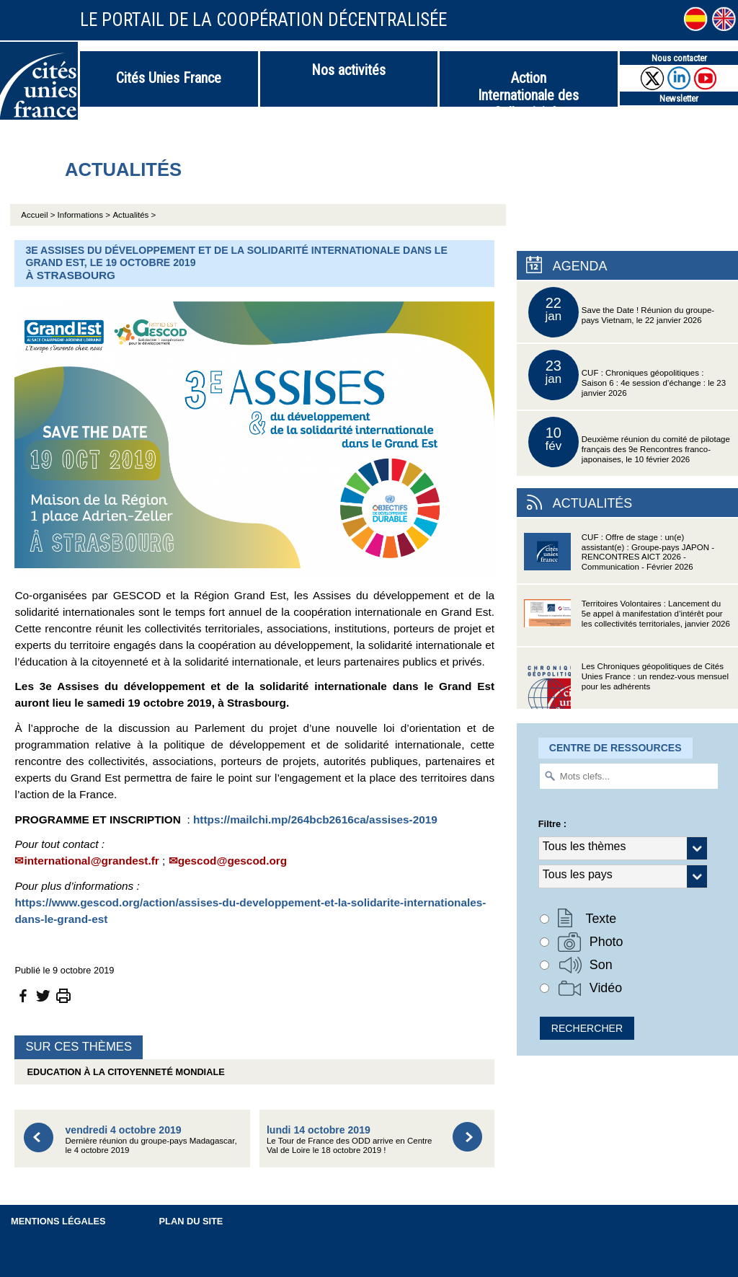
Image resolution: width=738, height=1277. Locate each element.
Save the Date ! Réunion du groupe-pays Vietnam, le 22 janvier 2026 (621, 312)
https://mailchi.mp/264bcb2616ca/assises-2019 (315, 819)
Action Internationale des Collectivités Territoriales (528, 88)
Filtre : (552, 823)
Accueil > (39, 215)
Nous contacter (679, 58)
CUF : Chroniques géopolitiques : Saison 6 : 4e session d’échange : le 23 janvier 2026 (627, 375)
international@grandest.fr (91, 860)
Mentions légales (58, 1221)
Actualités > (134, 215)
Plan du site (191, 1221)
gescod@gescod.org (233, 860)
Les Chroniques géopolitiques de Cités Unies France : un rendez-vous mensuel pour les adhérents (626, 685)
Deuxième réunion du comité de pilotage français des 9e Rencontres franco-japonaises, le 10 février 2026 (629, 442)
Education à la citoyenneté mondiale (123, 1071)
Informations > (84, 215)
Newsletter (678, 98)
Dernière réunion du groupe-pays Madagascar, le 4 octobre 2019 (150, 1139)
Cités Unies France (168, 78)
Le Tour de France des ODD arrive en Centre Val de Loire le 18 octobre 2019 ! (349, 1139)
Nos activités (348, 70)
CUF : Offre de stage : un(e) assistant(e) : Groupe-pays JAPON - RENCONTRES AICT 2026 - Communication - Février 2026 (619, 556)
